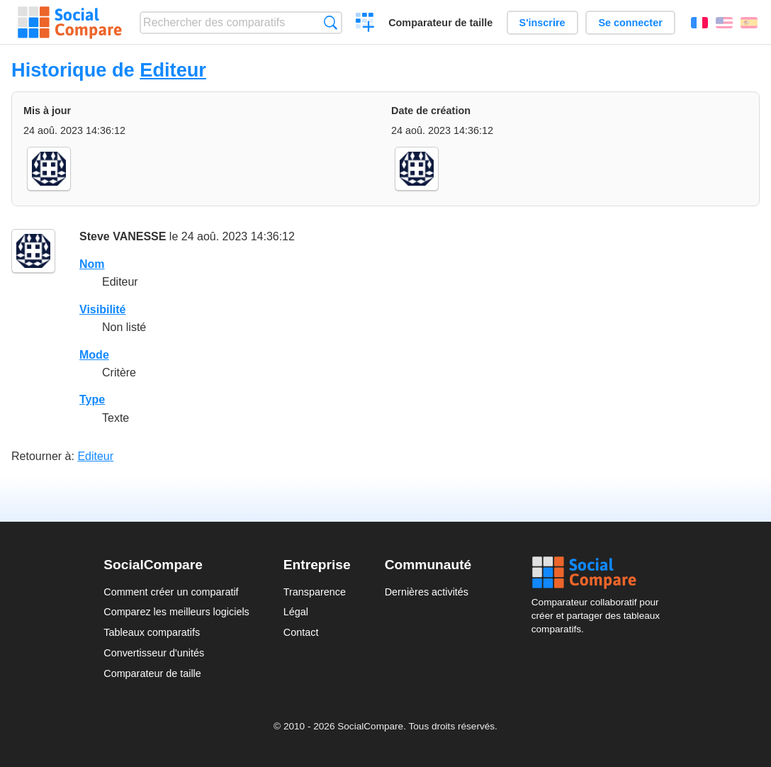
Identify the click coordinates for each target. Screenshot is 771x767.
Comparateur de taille (440, 22)
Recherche (330, 22)
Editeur (173, 70)
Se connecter (630, 22)
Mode (94, 355)
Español (749, 22)
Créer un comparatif (365, 24)
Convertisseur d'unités (153, 653)
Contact (301, 632)
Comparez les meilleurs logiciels (176, 611)
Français (699, 22)
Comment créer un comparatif (170, 592)
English (724, 22)
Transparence (314, 592)
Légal (295, 611)
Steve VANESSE (122, 236)
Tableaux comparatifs (151, 632)
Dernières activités (426, 592)
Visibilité (102, 309)
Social (599, 573)
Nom (92, 264)
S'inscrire (542, 22)
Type (92, 399)
